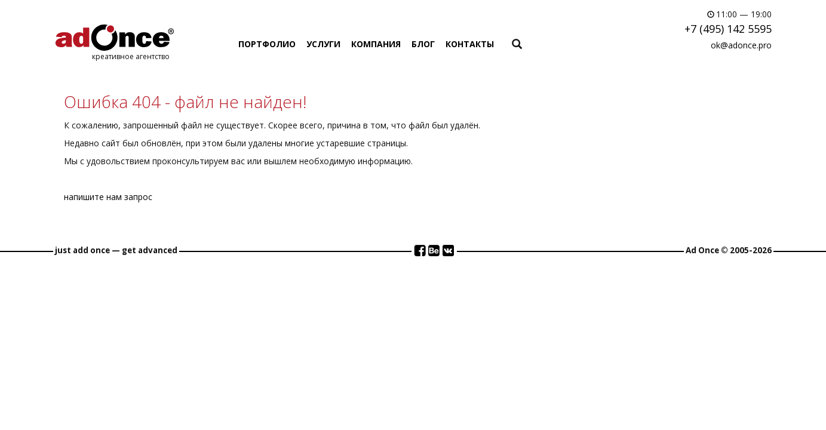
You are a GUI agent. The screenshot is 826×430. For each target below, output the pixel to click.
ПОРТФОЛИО (267, 44)
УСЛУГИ (323, 44)
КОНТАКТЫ (470, 44)
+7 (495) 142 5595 (728, 29)
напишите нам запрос (108, 196)
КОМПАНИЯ (376, 44)
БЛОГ (423, 44)
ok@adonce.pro (741, 45)
